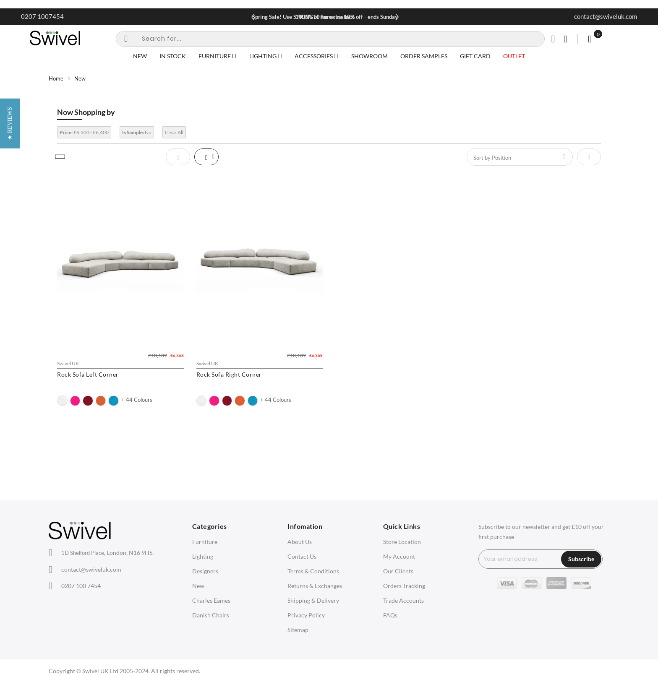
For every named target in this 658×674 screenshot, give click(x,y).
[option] (62, 401)
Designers (205, 571)
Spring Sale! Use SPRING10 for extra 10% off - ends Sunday (325, 16)
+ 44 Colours (136, 399)
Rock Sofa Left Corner (88, 374)
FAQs (390, 615)
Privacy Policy (306, 615)
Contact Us (301, 556)
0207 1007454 (42, 16)
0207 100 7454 (81, 585)
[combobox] (330, 38)
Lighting (202, 556)
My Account (399, 556)
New (198, 585)
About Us (299, 541)
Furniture (204, 541)
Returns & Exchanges (314, 585)
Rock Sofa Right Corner (229, 374)
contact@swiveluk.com (605, 16)
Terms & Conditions (313, 571)
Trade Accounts (403, 600)
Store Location (402, 541)
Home (56, 78)
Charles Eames (211, 600)
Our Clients (398, 571)
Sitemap (297, 629)
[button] (10, 337)
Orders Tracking (404, 585)
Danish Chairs (210, 615)
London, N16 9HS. (107, 552)
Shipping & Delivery (313, 600)
